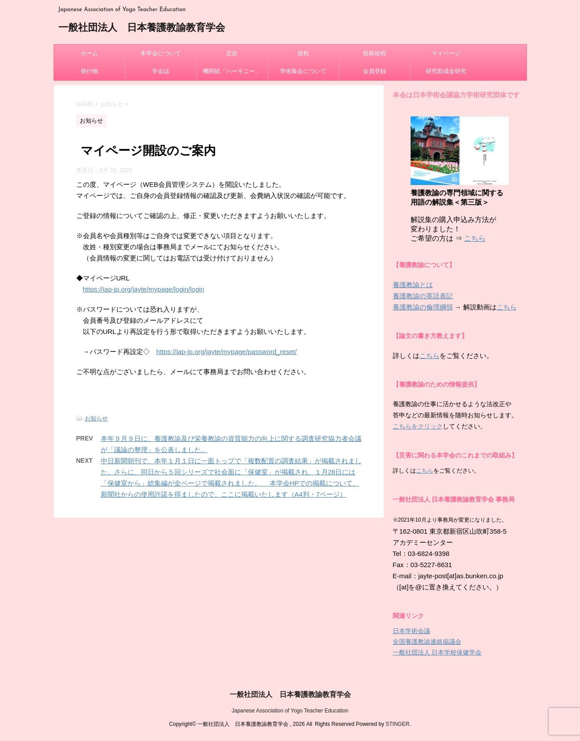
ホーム (89, 53)
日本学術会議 (411, 630)
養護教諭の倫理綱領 (423, 307)
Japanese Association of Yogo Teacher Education (290, 711)
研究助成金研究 (446, 71)
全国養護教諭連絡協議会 (427, 641)
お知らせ (96, 418)
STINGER (397, 724)
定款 (232, 53)
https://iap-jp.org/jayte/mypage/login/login (144, 289)
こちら (474, 238)
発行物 (89, 71)
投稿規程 (374, 53)
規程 (303, 53)
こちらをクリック (418, 426)
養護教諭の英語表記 (423, 296)
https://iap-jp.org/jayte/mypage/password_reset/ (226, 351)
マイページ (446, 53)
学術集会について (303, 71)
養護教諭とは (413, 284)
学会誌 (160, 71)
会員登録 (374, 71)
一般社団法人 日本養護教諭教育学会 (141, 28)
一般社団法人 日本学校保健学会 (437, 652)
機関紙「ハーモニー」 (232, 71)
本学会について (160, 53)
